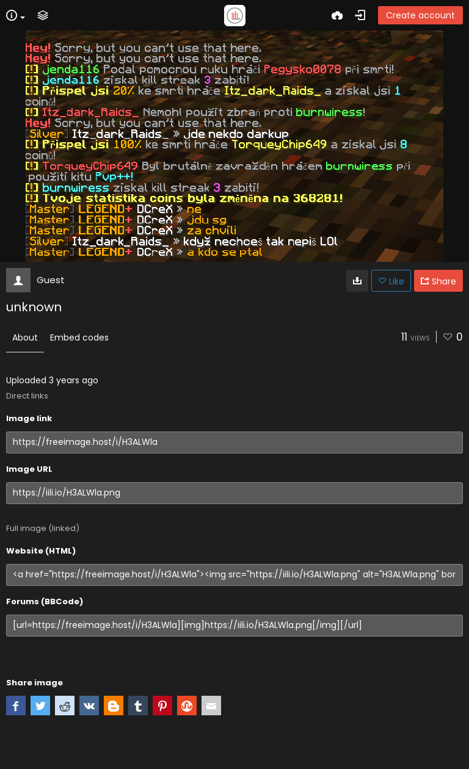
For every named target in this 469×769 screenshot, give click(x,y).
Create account (420, 15)
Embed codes (79, 337)
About (25, 337)
